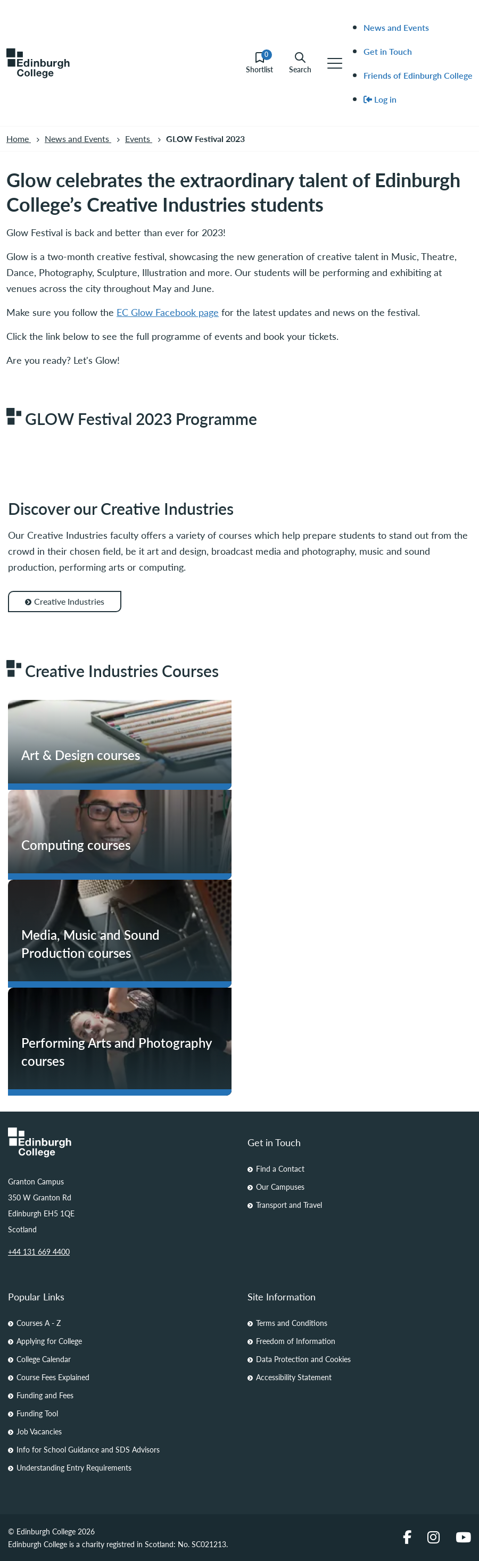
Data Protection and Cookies (303, 1359)
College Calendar (43, 1359)
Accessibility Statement (294, 1377)
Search (300, 63)
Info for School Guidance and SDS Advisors (88, 1449)
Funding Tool (37, 1413)
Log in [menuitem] (380, 99)
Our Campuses (280, 1186)
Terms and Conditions (291, 1322)
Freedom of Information (295, 1340)
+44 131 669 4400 (39, 1251)
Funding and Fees (44, 1395)
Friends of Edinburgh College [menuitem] (418, 75)
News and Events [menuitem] (396, 27)
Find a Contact (280, 1168)
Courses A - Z (38, 1322)
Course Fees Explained (52, 1377)
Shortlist (259, 63)
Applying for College (49, 1340)
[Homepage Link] (120, 1142)
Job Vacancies (39, 1431)
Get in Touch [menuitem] (388, 51)
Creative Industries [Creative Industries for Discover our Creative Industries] (64, 601)
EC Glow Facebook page (168, 312)
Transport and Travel (289, 1204)
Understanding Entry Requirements (73, 1467)
